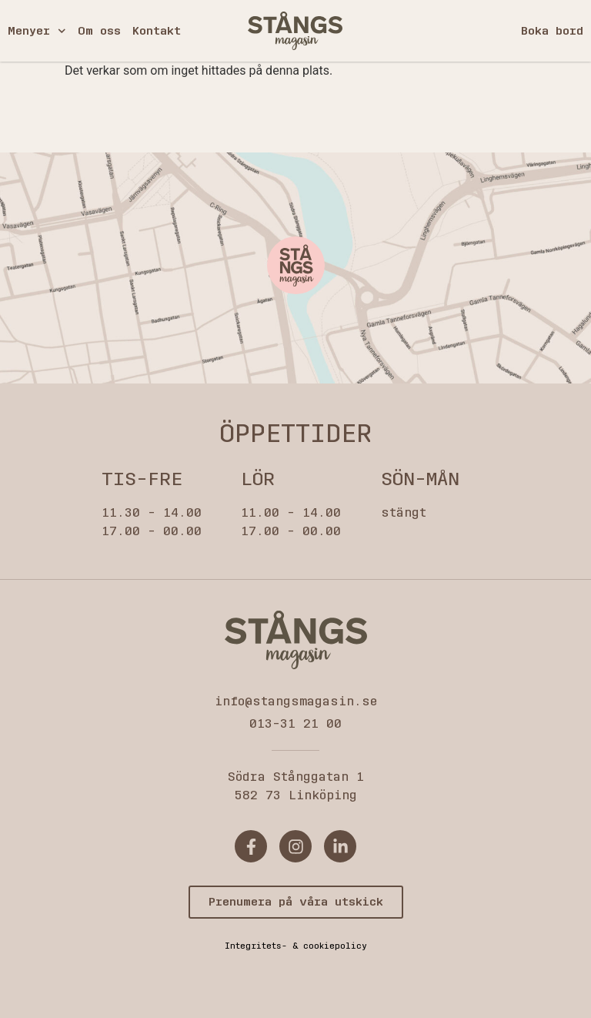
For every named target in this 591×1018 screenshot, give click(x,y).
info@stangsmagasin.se (296, 701)
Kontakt (156, 31)
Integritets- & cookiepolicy (296, 946)
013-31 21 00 (295, 723)
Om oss (99, 31)
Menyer (37, 31)
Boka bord (552, 31)
